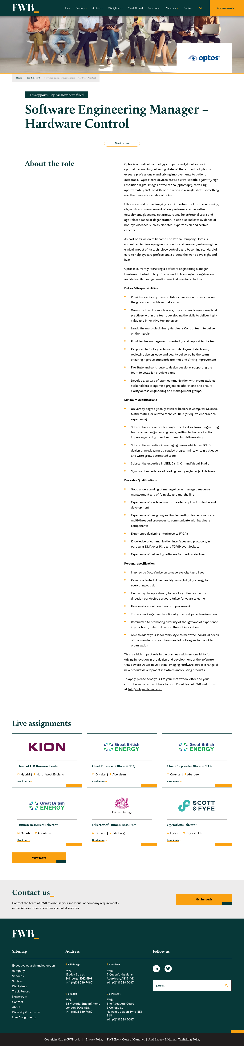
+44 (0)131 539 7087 (79, 982)
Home (67, 8)
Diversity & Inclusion (26, 1012)
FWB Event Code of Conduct (126, 1039)
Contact (188, 8)
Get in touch (204, 899)
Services (80, 8)
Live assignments (225, 7)
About (16, 1007)
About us (171, 8)
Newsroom (154, 8)
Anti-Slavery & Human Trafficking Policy (174, 1039)
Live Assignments (24, 1017)
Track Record (135, 8)
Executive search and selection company (33, 968)
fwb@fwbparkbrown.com (145, 689)
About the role (122, 143)
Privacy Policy (94, 1039)
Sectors (96, 8)
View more (39, 857)
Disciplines (114, 8)
